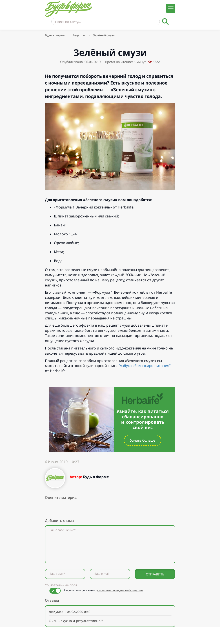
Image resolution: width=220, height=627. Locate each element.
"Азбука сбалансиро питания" (144, 365)
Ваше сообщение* (62, 530)
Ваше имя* (57, 573)
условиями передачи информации (119, 590)
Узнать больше (142, 440)
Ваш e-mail (101, 573)
